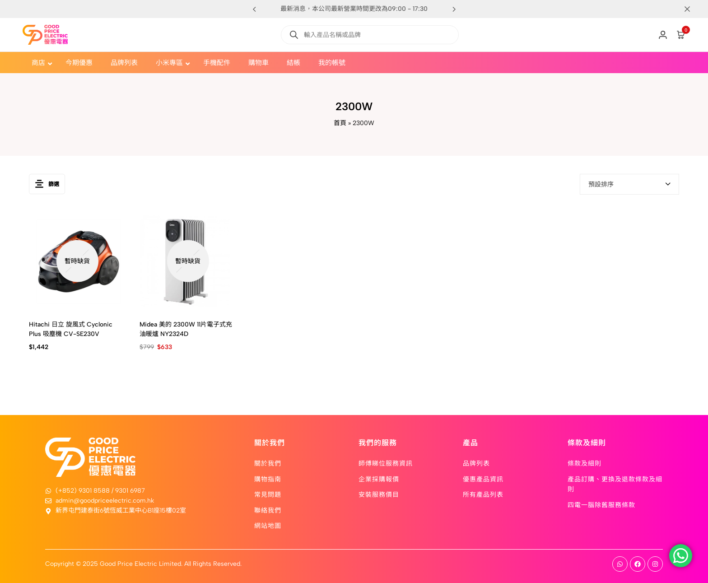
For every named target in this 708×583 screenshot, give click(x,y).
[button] (454, 9)
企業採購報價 (379, 478)
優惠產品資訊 (483, 478)
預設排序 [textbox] (601, 184)
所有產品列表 (483, 494)
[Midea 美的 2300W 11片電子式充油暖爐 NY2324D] (188, 261)
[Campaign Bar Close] (691, 9)
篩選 (47, 184)
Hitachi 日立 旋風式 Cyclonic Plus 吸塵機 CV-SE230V (70, 329)
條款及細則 (584, 462)
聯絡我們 (267, 509)
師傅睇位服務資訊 (386, 462)
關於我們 (267, 462)
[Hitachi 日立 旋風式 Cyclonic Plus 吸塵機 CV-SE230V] (77, 261)
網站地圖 (267, 525)
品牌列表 (476, 462)
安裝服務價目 (379, 494)
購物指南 (267, 478)
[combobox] (629, 184)
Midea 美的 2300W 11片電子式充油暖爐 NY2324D (186, 329)
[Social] (620, 564)
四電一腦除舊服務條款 (601, 504)
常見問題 (267, 494)
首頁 (340, 123)
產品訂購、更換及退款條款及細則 (615, 483)
